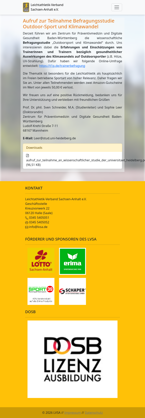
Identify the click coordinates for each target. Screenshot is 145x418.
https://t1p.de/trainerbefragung (62, 66)
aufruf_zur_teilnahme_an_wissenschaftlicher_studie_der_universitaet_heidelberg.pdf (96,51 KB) (74, 160)
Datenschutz (94, 412)
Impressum (72, 412)
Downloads (34, 148)
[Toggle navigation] (116, 7)
